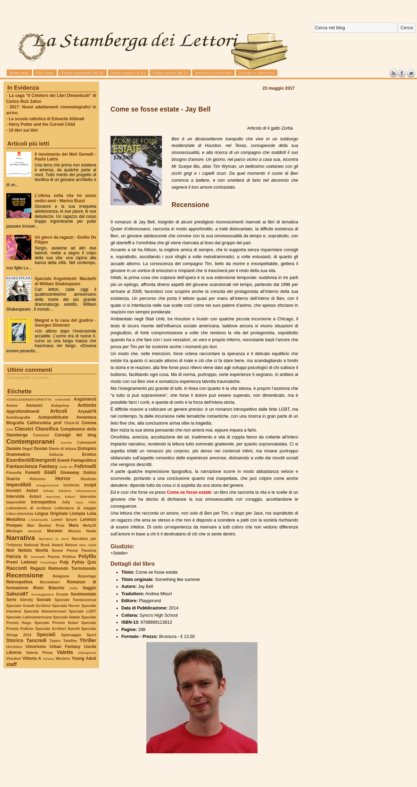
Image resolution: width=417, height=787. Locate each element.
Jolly (66, 502)
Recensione (24, 575)
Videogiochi (87, 653)
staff (11, 664)
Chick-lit (71, 423)
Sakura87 (17, 594)
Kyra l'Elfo (86, 502)
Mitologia (14, 531)
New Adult (87, 545)
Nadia (91, 531)
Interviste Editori (60, 497)
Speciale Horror (66, 606)
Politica (69, 557)
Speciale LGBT (82, 611)
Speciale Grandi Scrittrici (28, 606)
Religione (61, 576)
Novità (41, 550)
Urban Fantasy (64, 646)
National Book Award (43, 545)
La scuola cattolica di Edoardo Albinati (46, 118)
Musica (74, 531)
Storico (14, 640)
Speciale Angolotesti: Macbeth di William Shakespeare (65, 281)
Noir (10, 550)
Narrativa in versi (54, 539)
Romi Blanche (49, 587)
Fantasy (48, 466)
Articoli (58, 411)
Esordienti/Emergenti (31, 460)
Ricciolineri (49, 582)
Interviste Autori (23, 496)
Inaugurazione (47, 485)
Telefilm (70, 641)
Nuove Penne (65, 550)
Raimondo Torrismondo (72, 568)
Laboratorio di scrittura (28, 508)
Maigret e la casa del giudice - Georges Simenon (65, 323)
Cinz (9, 429)
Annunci (34, 405)
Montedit (34, 531)
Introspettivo (43, 502)
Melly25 (89, 525)
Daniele (13, 448)
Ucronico (14, 647)
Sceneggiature (42, 594)
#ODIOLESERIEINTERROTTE (28, 399)
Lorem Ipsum (64, 519)
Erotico (89, 454)
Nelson (71, 545)
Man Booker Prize (45, 525)
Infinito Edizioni (57, 491)
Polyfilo (87, 556)
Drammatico (18, 454)
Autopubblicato (53, 417)
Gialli (50, 472)
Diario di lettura (62, 448)
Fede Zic (66, 467)
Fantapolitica (83, 460)
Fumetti (32, 472)
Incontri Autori (22, 490)
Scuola (62, 594)
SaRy (74, 588)
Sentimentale (83, 594)
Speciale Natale (66, 617)
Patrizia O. (17, 556)
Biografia (15, 422)
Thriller (88, 640)
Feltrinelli (85, 466)
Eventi (63, 460)
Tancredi (36, 640)
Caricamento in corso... (29, 377)
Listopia (77, 513)
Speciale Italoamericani (45, 611)
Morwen (55, 530)
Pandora (88, 550)
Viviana (48, 659)
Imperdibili (18, 484)
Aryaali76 (87, 411)
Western (63, 658)
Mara (74, 525)
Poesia (53, 557)
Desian (41, 448)
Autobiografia (18, 417)
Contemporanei (30, 441)
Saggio (89, 587)
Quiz (91, 562)
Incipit (90, 485)
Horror (63, 478)
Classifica (46, 429)
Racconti (16, 568)
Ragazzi (38, 568)
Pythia (78, 562)
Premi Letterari (21, 562)
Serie (11, 599)
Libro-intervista (19, 513)
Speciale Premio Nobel (56, 623)
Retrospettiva (19, 582)
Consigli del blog (75, 435)
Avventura (86, 417)
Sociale (43, 599)
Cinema (88, 422)
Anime (12, 405)
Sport (91, 635)
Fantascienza (21, 466)
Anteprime (60, 405)
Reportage (87, 576)
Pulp (64, 562)
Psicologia (48, 562)
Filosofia (14, 472)
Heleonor (38, 479)
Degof (27, 448)
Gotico (89, 472)
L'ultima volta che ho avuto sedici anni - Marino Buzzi (65, 198)
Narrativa (20, 537)
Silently (26, 600)
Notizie (25, 550)
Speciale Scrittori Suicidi (57, 628)
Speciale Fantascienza (75, 600)
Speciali (46, 634)
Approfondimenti (22, 411)
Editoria (56, 454)
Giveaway (70, 472)
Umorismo (36, 646)
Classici (24, 429)
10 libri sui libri (23, 130)
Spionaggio (71, 635)
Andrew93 (63, 399)
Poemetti (38, 557)
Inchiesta (71, 485)
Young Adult (84, 658)
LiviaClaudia (38, 520)
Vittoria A (32, 658)
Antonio (86, 405)
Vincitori (13, 658)
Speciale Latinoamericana (29, 617)
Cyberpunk (86, 442)
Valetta (65, 652)
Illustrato (88, 479)
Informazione (86, 491)
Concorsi (41, 435)
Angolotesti (85, 399)
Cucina (66, 442)
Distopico (86, 448)
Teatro (54, 641)
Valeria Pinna (39, 652)
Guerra (13, 478)
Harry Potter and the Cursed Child (42, 124)
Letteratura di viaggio (75, 508)
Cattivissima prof (44, 422)
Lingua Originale (51, 513)
